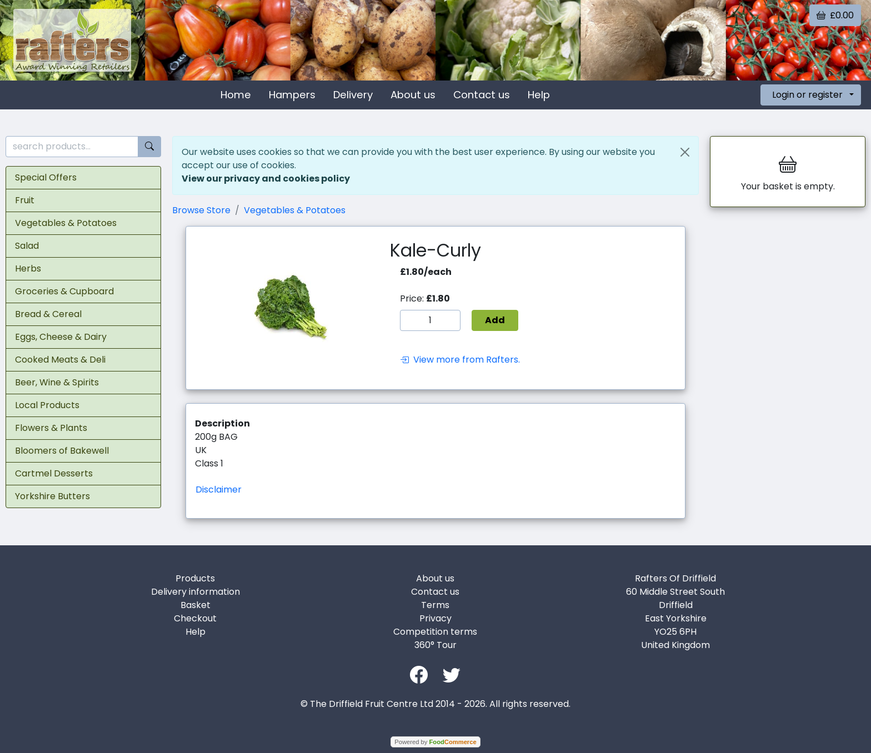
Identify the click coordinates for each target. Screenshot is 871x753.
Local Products (47, 405)
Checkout (195, 618)
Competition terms (435, 631)
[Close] (685, 152)
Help (539, 95)
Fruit (24, 200)
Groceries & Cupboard (64, 291)
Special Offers (46, 177)
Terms (435, 605)
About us (413, 95)
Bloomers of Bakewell (62, 450)
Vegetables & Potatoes (66, 223)
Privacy (435, 618)
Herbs (28, 268)
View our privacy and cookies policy (266, 178)
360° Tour (435, 645)
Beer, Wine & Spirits (57, 382)
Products (195, 578)
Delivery (353, 95)
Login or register (807, 94)
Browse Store (201, 210)
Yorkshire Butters (52, 496)
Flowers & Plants (51, 427)
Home (236, 95)
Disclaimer (219, 489)
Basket (196, 605)
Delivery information (195, 591)
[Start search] (149, 147)
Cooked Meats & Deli (60, 359)
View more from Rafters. (460, 359)
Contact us (481, 95)
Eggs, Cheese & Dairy (61, 336)
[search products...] (72, 147)
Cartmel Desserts (54, 473)
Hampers (292, 95)
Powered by (435, 742)
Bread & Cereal (48, 314)
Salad (27, 245)
